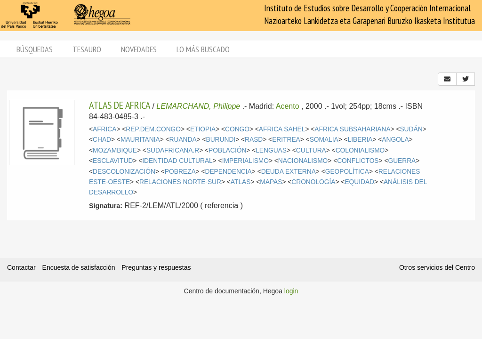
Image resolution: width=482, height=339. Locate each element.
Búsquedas (34, 49)
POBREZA (180, 171)
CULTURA (311, 150)
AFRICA (104, 129)
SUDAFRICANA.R (172, 150)
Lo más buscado (203, 49)
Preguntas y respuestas (156, 267)
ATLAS (241, 182)
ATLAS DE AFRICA (119, 105)
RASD (254, 139)
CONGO (237, 129)
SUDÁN (411, 129)
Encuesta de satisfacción (78, 267)
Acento (287, 106)
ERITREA (286, 139)
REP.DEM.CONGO (153, 129)
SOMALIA (324, 139)
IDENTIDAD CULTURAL (177, 160)
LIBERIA (360, 139)
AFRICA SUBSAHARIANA (352, 129)
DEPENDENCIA (228, 171)
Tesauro (86, 49)
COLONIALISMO (360, 150)
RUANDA (183, 139)
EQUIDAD (359, 182)
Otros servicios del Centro (437, 267)
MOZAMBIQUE (115, 150)
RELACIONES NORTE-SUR (180, 182)
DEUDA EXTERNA (288, 171)
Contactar (21, 267)
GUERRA (402, 160)
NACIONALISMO (303, 160)
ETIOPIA (203, 129)
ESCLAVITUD (113, 160)
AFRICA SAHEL (282, 129)
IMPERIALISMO (245, 160)
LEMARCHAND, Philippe (198, 106)
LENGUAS (271, 150)
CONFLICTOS (357, 160)
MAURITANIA (140, 139)
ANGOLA (395, 139)
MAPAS (271, 182)
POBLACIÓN (227, 150)
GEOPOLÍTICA (347, 171)
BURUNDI (221, 139)
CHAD (102, 139)
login (291, 291)
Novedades (139, 49)
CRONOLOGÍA (313, 182)
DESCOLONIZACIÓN (124, 171)
